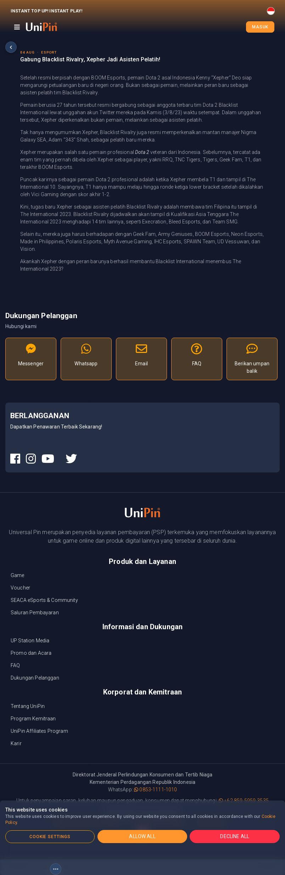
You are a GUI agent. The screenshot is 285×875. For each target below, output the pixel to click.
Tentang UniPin (28, 706)
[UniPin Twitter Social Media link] (71, 459)
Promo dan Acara (31, 653)
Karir (16, 743)
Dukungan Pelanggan (35, 678)
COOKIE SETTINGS (50, 836)
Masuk (260, 26)
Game (17, 575)
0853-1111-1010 (155, 789)
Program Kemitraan (33, 718)
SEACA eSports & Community (44, 600)
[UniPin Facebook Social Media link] (15, 459)
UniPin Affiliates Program (39, 731)
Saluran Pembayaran (35, 612)
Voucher (20, 588)
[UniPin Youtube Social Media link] (47, 459)
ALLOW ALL (142, 836)
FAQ (15, 665)
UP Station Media (30, 640)
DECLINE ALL (234, 836)
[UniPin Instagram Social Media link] (31, 459)
